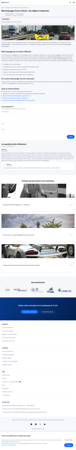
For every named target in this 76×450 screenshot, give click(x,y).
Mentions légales (7, 358)
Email (2, 129)
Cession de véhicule (7, 327)
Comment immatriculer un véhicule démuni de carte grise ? (19, 100)
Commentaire (5, 111)
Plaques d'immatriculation (9, 334)
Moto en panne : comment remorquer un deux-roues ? (17, 91)
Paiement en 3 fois (7, 392)
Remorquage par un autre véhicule (11, 22)
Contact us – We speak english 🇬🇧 (11, 382)
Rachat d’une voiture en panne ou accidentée (15, 98)
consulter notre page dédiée (8, 445)
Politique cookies (7, 364)
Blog (3, 385)
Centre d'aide (6, 375)
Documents (5, 388)
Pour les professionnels (8, 337)
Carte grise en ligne (7, 331)
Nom (2, 123)
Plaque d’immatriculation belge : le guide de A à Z (16, 96)
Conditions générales (8, 355)
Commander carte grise (29, 312)
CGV (43, 429)
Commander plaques (47, 312)
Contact (4, 378)
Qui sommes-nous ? (7, 351)
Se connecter (5, 395)
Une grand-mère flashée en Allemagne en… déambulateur (18, 405)
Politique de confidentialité (9, 361)
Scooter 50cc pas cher (8, 341)
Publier (71, 137)
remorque (38, 81)
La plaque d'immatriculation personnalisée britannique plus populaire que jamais (24, 412)
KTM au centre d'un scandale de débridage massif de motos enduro (21, 409)
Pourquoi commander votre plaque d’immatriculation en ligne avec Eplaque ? (24, 93)
